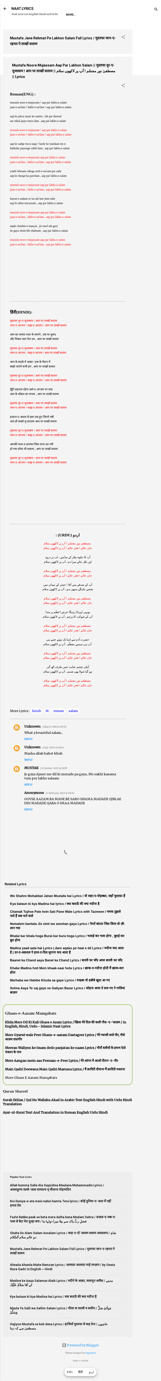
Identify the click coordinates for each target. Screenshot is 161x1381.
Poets (95, 25)
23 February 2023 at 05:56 (59, 804)
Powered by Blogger (80, 1356)
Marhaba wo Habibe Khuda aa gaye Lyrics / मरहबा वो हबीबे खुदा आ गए (60, 991)
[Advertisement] (146, 91)
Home (18, 25)
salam (73, 722)
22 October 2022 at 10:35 (53, 779)
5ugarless (90, 1364)
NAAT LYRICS (22, 8)
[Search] (156, 9)
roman (58, 722)
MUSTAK (31, 779)
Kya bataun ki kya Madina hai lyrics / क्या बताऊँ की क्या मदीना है (54, 915)
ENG (70, 1372)
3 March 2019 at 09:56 (54, 737)
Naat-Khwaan (57, 25)
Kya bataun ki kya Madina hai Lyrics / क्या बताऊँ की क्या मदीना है (53, 1308)
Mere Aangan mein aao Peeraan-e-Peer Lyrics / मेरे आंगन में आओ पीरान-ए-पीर (61, 1072)
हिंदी (80, 1372)
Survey (79, 25)
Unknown (32, 737)
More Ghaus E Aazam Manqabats (31, 1089)
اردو (91, 1372)
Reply (28, 750)
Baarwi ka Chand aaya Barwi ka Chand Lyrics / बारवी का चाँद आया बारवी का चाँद (66, 971)
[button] (123, 48)
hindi (36, 722)
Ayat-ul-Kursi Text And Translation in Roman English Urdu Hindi (55, 1123)
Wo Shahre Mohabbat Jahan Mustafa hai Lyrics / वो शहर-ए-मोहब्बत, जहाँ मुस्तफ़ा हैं (67, 907)
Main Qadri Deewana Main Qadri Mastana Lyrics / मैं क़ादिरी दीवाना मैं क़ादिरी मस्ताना (65, 1080)
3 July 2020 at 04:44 (53, 758)
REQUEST (35, 25)
